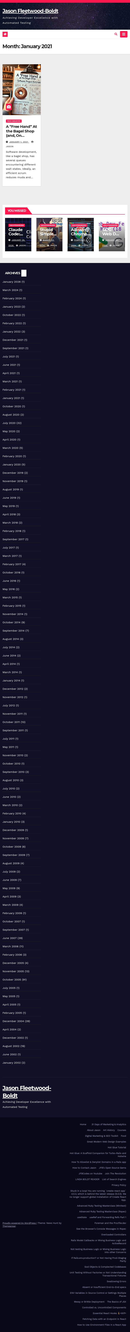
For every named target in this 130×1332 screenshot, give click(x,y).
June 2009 (10, 880)
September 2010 (14, 771)
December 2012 (13, 688)
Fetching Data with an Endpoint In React (104, 1319)
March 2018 (10, 522)
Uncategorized (16, 225)
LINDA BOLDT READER (87, 1179)
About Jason (93, 1130)
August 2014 (11, 639)
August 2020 (11, 414)
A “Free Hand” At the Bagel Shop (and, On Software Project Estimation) (21, 135)
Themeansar (9, 1226)
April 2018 (9, 514)
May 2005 (9, 996)
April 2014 (9, 663)
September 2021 (13, 348)
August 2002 (11, 1046)
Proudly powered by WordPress (20, 1223)
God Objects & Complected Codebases (105, 1267)
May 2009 (9, 888)
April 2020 (9, 439)
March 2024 (10, 290)
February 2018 (12, 531)
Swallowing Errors (116, 1281)
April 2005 (9, 1004)
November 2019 (13, 481)
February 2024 (12, 298)
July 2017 (9, 547)
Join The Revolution (115, 1173)
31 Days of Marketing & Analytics (109, 1124)
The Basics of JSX (116, 1301)
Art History (109, 1130)
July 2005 (9, 988)
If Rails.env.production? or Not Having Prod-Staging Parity (98, 1259)
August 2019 (11, 489)
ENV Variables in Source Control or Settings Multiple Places (98, 1294)
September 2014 (14, 630)
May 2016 (9, 589)
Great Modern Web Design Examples (106, 1141)
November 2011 (13, 713)
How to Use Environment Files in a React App (101, 1325)
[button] (116, 34)
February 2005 (12, 1012)
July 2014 (9, 647)
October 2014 (11, 622)
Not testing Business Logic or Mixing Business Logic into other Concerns (98, 1250)
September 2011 (13, 730)
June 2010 (9, 796)
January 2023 (12, 306)
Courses (121, 1130)
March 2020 (10, 447)
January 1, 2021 (19, 142)
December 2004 (13, 1021)
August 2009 (11, 863)
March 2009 (10, 904)
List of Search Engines (114, 1179)
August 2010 (11, 780)
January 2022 (12, 331)
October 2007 (12, 921)
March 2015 (10, 597)
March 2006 (10, 946)
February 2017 (12, 564)
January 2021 (11, 398)
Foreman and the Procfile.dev (110, 1223)
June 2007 (10, 938)
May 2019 (9, 506)
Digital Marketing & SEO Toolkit (101, 1136)
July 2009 (9, 871)
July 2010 (9, 788)
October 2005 (12, 979)
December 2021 (13, 339)
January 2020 (12, 464)
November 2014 (13, 614)
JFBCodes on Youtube (90, 1173)
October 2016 (11, 572)
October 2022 (12, 315)
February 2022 (12, 323)
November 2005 (13, 971)
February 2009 (12, 913)
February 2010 (12, 813)
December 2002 (13, 1037)
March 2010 (10, 805)
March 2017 (10, 555)
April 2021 (9, 373)
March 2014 (10, 672)
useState (82, 1217)
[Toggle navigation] (123, 34)
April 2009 (9, 896)
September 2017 (13, 539)
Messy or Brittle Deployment (89, 1301)
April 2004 (9, 1029)
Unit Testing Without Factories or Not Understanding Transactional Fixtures (98, 1274)
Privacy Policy (119, 1185)
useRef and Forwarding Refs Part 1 (107, 1217)
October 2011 (11, 722)
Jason (21, 245)
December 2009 (13, 830)
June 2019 (9, 497)
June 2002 (10, 1054)
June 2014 (9, 655)
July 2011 (8, 738)
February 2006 (12, 954)
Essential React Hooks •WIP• (109, 1313)
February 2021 (12, 389)
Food (123, 1136)
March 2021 (10, 381)
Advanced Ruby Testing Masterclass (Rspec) (102, 1211)
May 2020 (9, 431)
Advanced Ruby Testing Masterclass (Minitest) (101, 1205)
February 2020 (12, 456)
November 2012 (13, 697)
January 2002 (12, 1062)
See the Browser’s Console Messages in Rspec (101, 1229)
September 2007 (14, 929)
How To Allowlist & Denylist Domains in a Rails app (98, 1162)
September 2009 (14, 855)
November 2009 (13, 838)
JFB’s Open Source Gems (112, 1168)
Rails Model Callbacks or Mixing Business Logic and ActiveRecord (98, 1242)
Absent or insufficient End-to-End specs (104, 1287)
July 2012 (9, 705)
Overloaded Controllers (113, 1234)
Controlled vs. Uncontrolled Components (104, 1307)
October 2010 (11, 763)
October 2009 (12, 846)
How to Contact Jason (84, 1168)
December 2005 (13, 963)
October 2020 (12, 406)
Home (83, 1124)
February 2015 (12, 605)
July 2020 (9, 423)
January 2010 (11, 821)
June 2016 (9, 580)
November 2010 (13, 755)
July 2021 (9, 356)
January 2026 (12, 281)
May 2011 (8, 747)
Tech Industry (14, 121)
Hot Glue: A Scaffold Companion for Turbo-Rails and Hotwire (98, 1155)
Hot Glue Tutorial (117, 1147)
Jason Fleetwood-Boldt (30, 11)
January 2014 (11, 680)
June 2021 (9, 364)
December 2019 (13, 472)
